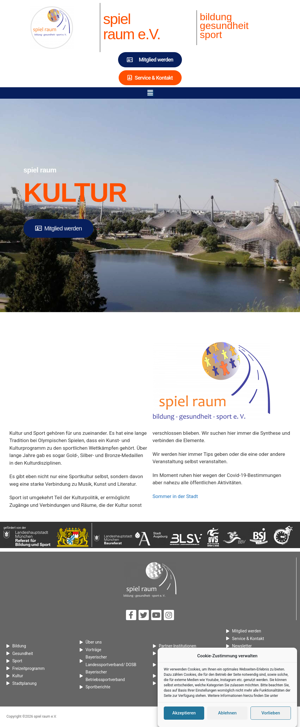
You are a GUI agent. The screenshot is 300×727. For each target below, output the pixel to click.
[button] (150, 92)
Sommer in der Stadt (175, 496)
